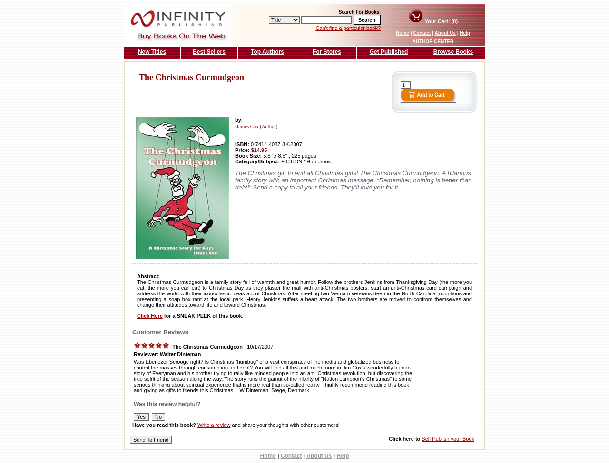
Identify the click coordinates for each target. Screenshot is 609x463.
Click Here (150, 316)
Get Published (389, 51)
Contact (422, 33)
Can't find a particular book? (348, 28)
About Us (444, 33)
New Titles (152, 51)
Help (465, 33)
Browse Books (453, 51)
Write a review (213, 425)
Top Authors (267, 51)
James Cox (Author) (256, 126)
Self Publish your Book (448, 439)
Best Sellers (209, 51)
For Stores (327, 51)
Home (402, 33)
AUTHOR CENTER (433, 41)
